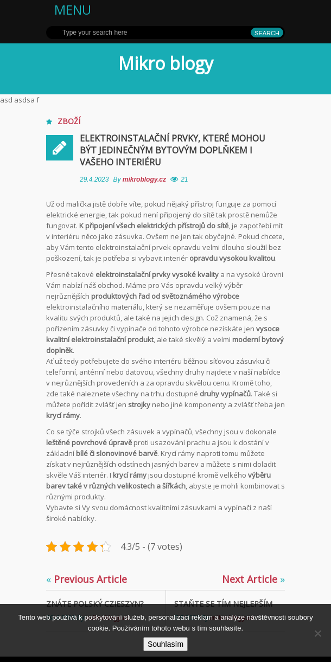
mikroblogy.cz (145, 179)
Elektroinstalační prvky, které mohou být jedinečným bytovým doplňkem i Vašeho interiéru (172, 150)
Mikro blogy (165, 63)
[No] (317, 633)
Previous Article (86, 579)
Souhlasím (165, 644)
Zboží (69, 121)
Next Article (253, 579)
